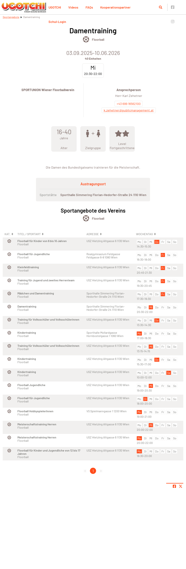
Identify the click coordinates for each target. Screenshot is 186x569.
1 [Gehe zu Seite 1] (93, 471)
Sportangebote (11, 17)
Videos (73, 7)
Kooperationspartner (115, 7)
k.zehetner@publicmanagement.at (129, 110)
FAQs (89, 7)
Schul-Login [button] (57, 22)
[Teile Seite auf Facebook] (174, 486)
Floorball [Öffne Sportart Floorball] (98, 39)
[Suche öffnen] (161, 7)
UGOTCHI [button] (54, 7)
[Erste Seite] (85, 471)
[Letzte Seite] (101, 471)
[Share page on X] (180, 486)
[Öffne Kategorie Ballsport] (86, 39)
